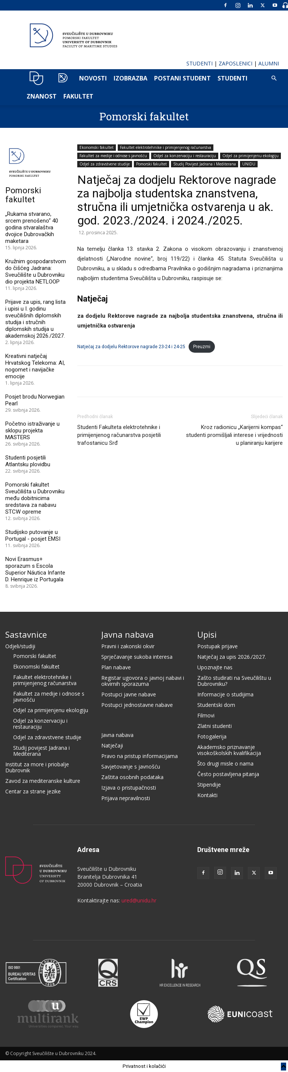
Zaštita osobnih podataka (132, 777)
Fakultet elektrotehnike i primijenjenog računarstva (165, 147)
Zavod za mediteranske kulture (42, 780)
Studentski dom (216, 704)
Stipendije (209, 784)
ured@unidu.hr (139, 900)
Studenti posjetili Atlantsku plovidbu (27, 461)
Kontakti (207, 795)
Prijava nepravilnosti (125, 798)
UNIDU (36, 78)
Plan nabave (116, 667)
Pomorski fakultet (144, 116)
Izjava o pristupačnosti (128, 787)
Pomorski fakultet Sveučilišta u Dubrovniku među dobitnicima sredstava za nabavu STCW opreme (34, 498)
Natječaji (112, 745)
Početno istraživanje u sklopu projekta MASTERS (32, 430)
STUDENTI (199, 63)
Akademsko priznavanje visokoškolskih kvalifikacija (229, 750)
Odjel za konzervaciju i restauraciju (184, 155)
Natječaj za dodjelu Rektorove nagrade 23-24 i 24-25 (131, 346)
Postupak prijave (217, 646)
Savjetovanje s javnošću (130, 766)
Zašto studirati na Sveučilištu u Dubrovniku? (234, 680)
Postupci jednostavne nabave (137, 704)
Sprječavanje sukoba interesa (136, 656)
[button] (274, 78)
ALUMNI (268, 63)
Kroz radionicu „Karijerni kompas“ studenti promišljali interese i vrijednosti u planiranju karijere (234, 435)
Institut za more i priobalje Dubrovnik (37, 767)
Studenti (233, 78)
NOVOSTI (93, 78)
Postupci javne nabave (128, 694)
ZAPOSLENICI (235, 63)
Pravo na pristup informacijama (139, 756)
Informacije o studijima (225, 694)
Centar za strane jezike (33, 791)
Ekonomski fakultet (97, 147)
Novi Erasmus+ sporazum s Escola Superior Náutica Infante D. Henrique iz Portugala (35, 569)
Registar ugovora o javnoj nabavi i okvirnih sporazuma (142, 680)
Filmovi (205, 715)
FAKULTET (78, 96)
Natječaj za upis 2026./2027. (231, 656)
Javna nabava (127, 634)
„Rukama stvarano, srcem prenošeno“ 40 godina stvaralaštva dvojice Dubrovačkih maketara (31, 227)
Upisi (207, 634)
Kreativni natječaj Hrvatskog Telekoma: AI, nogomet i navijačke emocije (35, 366)
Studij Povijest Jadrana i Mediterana (204, 164)
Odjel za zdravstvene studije (105, 164)
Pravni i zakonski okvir (127, 646)
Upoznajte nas (214, 667)
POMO (62, 78)
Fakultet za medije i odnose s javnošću (113, 155)
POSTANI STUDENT (182, 78)
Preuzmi (201, 346)
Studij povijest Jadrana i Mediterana (41, 750)
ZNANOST (42, 96)
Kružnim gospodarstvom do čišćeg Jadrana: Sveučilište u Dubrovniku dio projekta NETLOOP (35, 271)
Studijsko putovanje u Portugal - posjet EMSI (32, 535)
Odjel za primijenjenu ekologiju (250, 155)
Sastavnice (26, 634)
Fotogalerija (211, 736)
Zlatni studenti (214, 725)
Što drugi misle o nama (225, 763)
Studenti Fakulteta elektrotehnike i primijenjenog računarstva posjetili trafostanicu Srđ (119, 435)
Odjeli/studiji (20, 646)
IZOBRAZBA (130, 78)
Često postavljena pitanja (228, 774)
